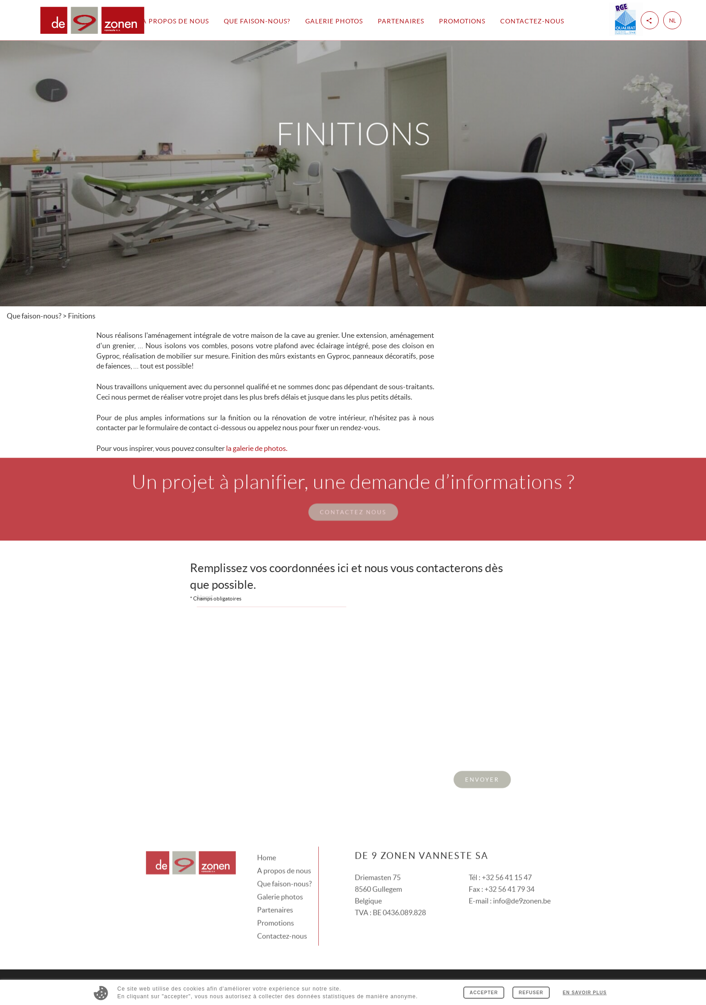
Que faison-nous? (257, 21)
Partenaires (401, 21)
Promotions (462, 21)
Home (266, 845)
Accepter (484, 992)
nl (672, 20)
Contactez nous (352, 500)
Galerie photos (334, 21)
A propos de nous (175, 21)
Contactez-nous (532, 21)
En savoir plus (585, 992)
